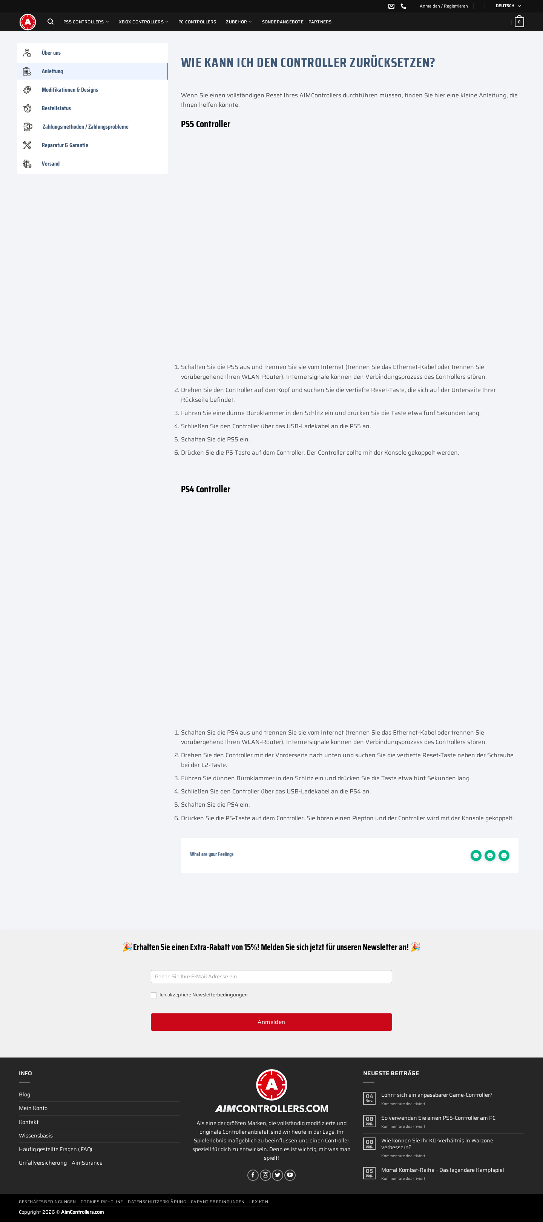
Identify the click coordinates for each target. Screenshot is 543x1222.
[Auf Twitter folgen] (277, 1175)
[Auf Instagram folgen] (265, 1175)
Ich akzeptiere (199, 995)
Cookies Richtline (102, 1202)
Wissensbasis (36, 1135)
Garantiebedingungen (218, 1202)
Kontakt (28, 1122)
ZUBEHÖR (239, 21)
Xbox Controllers (144, 21)
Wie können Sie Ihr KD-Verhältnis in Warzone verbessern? (437, 1144)
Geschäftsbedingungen (47, 1202)
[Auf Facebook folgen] (253, 1175)
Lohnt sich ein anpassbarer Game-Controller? (436, 1095)
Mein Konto (33, 1108)
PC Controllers (197, 21)
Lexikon (258, 1202)
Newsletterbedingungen (220, 995)
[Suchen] (51, 21)
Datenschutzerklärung (157, 1202)
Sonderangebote (283, 21)
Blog (24, 1094)
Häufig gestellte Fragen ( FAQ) (55, 1149)
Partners (320, 21)
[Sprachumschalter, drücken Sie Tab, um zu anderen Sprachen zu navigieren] (506, 6)
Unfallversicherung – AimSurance (61, 1163)
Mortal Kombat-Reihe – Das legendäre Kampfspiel (442, 1170)
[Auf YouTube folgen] (290, 1175)
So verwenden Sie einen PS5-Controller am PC (438, 1118)
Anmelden (271, 1022)
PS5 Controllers (86, 21)
